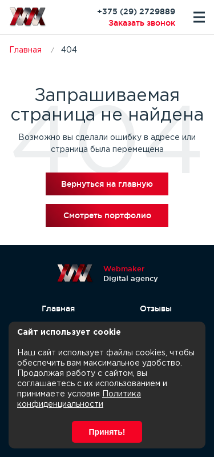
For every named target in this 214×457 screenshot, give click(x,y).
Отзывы (156, 308)
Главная (58, 308)
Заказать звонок (141, 22)
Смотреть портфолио (107, 215)
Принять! (107, 431)
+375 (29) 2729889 (136, 11)
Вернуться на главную (107, 184)
